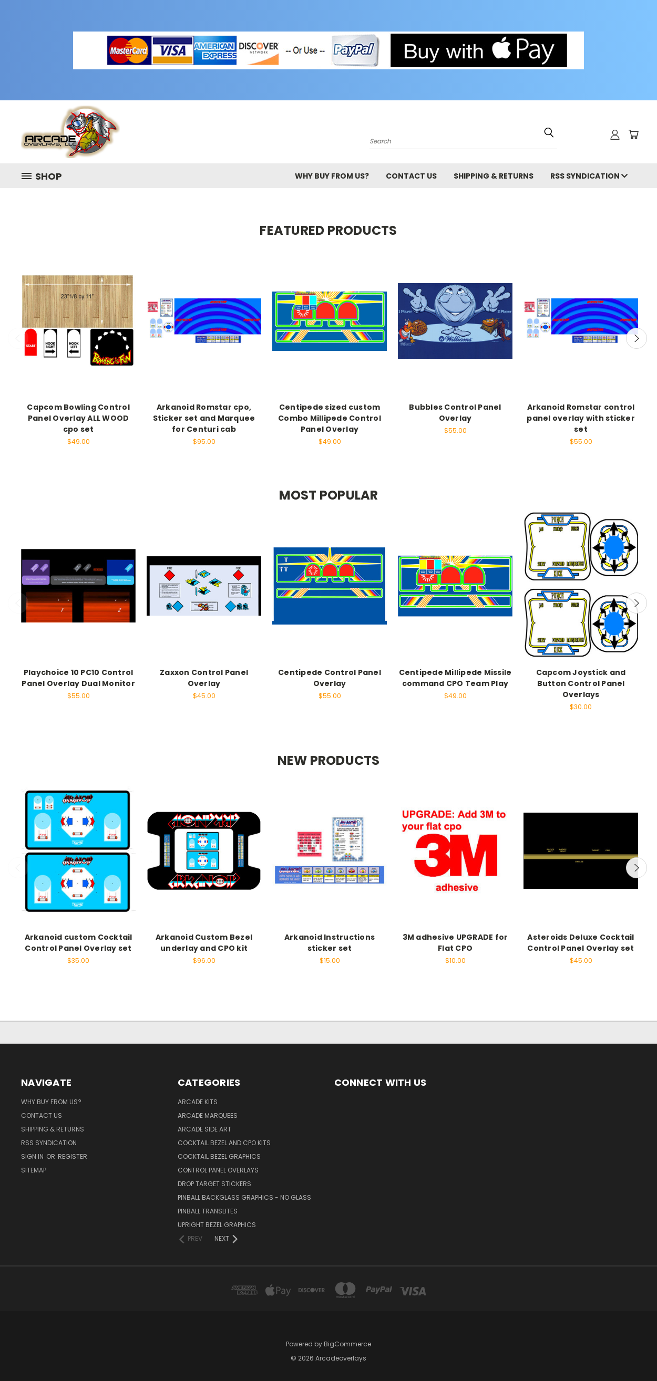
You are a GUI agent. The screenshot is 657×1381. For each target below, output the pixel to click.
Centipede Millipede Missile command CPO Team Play (455, 678)
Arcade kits (198, 1101)
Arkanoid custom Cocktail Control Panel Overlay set (78, 942)
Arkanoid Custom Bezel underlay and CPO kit (204, 942)
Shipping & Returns (493, 176)
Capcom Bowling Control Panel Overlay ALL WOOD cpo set (78, 418)
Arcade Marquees (208, 1115)
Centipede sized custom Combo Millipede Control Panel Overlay (329, 418)
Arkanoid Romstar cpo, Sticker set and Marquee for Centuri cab (204, 418)
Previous (18, 338)
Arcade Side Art (204, 1129)
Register (72, 1156)
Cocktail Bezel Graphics (219, 1156)
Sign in (33, 1156)
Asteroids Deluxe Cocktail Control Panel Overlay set (580, 942)
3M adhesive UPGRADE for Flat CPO (455, 942)
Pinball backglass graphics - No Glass (244, 1197)
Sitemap (33, 1170)
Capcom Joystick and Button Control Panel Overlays (581, 683)
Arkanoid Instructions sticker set (329, 942)
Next (636, 338)
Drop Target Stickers (214, 1183)
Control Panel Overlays (218, 1170)
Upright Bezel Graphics (217, 1224)
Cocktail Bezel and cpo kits (224, 1142)
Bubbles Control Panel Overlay (455, 412)
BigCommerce (347, 1344)
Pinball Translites (208, 1211)
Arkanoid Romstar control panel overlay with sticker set (581, 418)
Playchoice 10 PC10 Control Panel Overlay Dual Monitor (78, 678)
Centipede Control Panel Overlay (329, 678)
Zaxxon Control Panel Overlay (204, 678)
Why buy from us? (332, 176)
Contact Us (411, 176)
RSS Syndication (589, 176)
